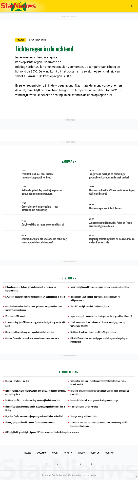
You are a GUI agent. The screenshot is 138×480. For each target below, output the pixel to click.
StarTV (68, 453)
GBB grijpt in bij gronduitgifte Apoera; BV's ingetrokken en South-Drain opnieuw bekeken (42, 432)
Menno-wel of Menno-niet (16, 316)
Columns (41, 453)
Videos (81, 453)
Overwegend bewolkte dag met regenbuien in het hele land (29, 332)
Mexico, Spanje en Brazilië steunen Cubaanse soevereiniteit (30, 422)
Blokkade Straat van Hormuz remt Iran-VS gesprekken (93, 332)
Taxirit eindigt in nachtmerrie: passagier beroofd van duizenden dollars (100, 287)
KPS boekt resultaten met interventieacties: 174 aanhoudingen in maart (35, 296)
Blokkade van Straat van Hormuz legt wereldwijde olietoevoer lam (33, 400)
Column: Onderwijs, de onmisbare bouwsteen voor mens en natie (32, 338)
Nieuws (27, 453)
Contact (110, 453)
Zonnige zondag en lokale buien (83, 416)
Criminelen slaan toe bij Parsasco (84, 406)
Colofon (95, 453)
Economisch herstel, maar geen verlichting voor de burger (94, 400)
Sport (55, 453)
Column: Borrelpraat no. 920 (17, 381)
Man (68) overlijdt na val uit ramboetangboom (89, 306)
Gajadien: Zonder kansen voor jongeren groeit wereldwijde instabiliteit (34, 416)
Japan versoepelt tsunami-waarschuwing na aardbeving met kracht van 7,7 (101, 316)
